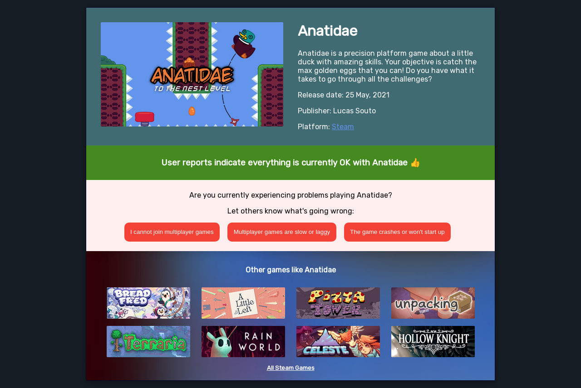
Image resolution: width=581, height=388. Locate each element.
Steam (343, 126)
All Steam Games (291, 367)
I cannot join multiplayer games (172, 231)
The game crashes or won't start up (397, 231)
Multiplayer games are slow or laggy (282, 231)
